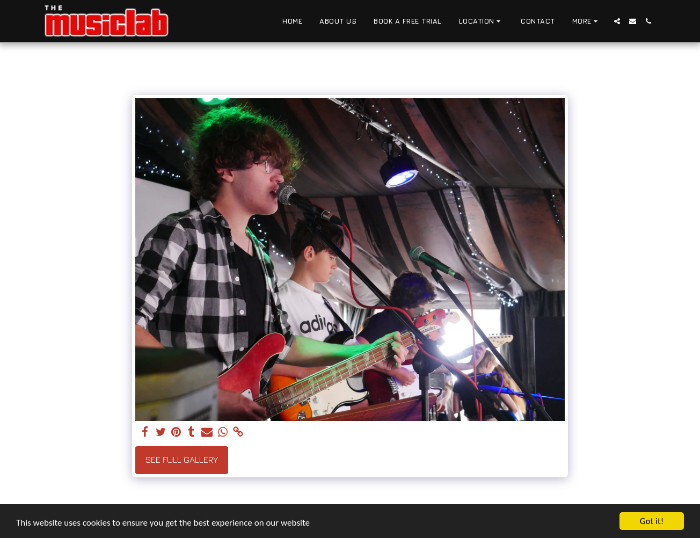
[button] (481, 21)
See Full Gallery (181, 459)
